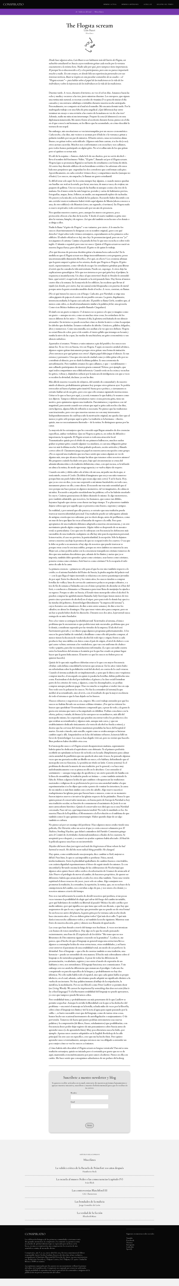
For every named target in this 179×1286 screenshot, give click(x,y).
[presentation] (89, 1115)
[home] (13, 4)
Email (73, 1101)
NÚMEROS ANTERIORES (130, 4)
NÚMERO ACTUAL (110, 4)
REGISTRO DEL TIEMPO (165, 4)
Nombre (74, 1092)
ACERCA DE (148, 4)
